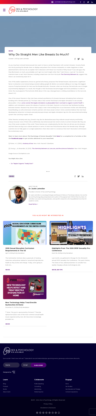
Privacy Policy (48, 404)
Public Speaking (39, 383)
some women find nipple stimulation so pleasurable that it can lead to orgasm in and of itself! (51, 103)
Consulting (37, 386)
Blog (4, 383)
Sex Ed (11, 51)
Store (67, 383)
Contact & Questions (72, 392)
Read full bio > (33, 204)
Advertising (37, 389)
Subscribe (38, 365)
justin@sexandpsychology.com (63, 2)
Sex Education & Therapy (73, 389)
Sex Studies (69, 386)
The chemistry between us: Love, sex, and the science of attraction (53, 148)
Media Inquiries (38, 392)
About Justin (6, 392)
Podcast (5, 386)
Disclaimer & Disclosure (48, 407)
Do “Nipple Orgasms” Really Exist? (22, 163)
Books (5, 389)
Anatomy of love (28, 143)
